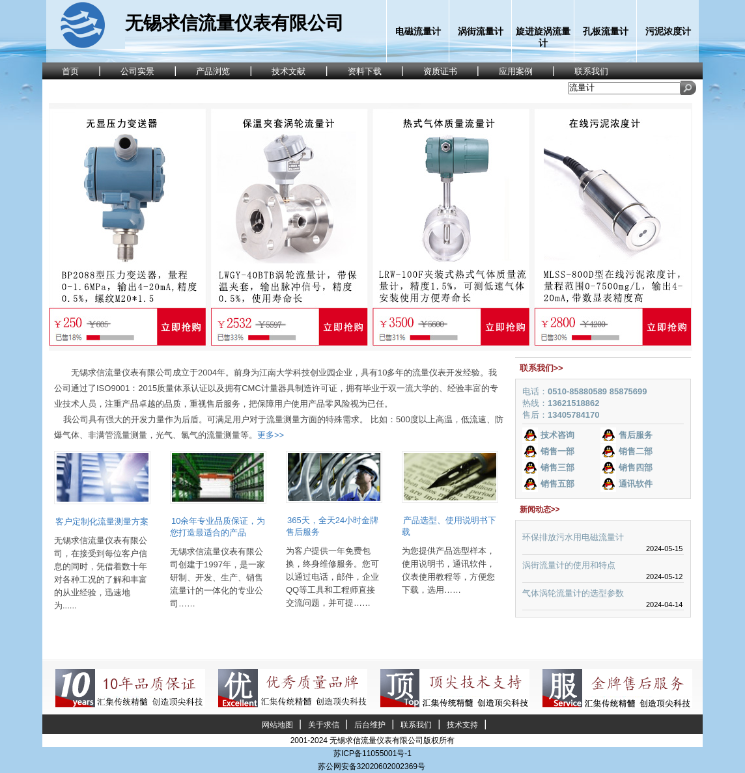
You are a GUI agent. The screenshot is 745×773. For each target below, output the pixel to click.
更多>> (270, 435)
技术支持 (462, 724)
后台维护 (370, 724)
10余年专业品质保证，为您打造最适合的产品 (217, 526)
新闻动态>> (540, 509)
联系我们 (416, 724)
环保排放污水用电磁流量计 (573, 537)
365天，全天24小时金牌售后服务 (332, 526)
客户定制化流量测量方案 (101, 521)
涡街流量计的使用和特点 (568, 565)
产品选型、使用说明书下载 (449, 526)
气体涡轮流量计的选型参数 (573, 593)
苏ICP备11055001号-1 (372, 753)
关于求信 (323, 724)
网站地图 (277, 724)
